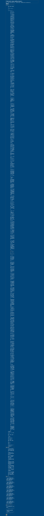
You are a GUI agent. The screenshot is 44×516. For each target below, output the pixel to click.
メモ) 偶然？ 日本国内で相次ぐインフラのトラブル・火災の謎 (12, 36)
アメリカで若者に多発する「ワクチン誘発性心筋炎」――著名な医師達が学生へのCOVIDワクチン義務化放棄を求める (12, 225)
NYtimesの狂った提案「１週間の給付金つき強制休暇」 (12, 361)
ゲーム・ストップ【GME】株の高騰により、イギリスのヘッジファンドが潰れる (12, 213)
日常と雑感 (9, 439)
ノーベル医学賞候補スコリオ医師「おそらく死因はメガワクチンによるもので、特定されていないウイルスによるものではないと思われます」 (12, 375)
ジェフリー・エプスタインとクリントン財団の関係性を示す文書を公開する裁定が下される (12, 172)
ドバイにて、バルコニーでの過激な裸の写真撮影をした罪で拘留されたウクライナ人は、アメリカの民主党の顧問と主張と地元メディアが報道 (12, 412)
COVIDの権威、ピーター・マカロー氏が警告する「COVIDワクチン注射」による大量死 (12, 356)
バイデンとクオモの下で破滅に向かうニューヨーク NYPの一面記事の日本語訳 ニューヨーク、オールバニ (12, 403)
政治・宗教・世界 (10, 434)
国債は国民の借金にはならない (12, 154)
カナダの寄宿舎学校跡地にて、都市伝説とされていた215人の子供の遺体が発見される (12, 284)
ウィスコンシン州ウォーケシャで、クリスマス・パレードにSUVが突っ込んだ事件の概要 (12, 66)
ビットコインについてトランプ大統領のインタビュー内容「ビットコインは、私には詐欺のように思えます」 (12, 276)
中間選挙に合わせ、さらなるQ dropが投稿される (11, 453)
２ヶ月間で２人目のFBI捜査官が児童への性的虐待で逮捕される (12, 186)
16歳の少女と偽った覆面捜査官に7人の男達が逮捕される (12, 181)
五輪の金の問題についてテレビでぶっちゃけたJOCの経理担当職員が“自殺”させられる (12, 269)
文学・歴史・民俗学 (11, 6)
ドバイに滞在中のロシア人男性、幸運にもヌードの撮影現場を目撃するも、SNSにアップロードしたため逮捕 (12, 421)
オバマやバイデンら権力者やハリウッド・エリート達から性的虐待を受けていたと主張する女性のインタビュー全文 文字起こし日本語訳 (12, 77)
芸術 (8, 442)
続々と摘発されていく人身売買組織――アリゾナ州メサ (12, 95)
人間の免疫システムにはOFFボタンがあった (11, 459)
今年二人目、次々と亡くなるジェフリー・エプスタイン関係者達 (12, 13)
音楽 (8, 443)
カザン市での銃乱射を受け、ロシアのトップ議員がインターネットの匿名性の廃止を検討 (12, 344)
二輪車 (9, 436)
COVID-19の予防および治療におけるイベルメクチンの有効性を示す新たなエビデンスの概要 (12, 329)
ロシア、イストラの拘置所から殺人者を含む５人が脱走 (12, 115)
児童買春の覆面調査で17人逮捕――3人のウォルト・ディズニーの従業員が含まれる (12, 121)
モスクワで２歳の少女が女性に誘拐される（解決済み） (12, 264)
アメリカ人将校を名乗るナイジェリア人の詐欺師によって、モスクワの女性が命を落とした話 (12, 56)
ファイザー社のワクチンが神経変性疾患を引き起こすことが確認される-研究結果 (12, 387)
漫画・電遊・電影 (10, 440)
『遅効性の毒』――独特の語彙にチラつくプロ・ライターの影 (12, 27)
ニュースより (10, 10)
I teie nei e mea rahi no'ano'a (14, 1)
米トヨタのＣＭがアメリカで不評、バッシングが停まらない (12, 393)
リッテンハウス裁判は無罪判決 (12, 71)
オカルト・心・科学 (11, 432)
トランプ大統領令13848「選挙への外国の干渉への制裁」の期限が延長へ (10, 479)
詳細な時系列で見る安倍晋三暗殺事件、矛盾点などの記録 (12, 32)
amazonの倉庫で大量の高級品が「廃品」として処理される (12, 218)
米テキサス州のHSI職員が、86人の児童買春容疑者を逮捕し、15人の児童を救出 (12, 247)
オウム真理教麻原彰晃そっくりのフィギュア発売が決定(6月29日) (12, 41)
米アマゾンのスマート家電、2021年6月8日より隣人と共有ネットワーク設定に (12, 296)
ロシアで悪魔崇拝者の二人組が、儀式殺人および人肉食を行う (12, 110)
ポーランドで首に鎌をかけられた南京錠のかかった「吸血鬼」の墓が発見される (11, 473)
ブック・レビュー (10, 8)
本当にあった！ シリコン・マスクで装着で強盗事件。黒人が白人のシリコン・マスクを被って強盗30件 (12, 336)
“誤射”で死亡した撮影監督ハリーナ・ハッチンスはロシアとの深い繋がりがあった (12, 85)
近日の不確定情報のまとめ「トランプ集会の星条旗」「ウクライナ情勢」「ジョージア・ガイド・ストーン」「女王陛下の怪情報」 (11, 468)
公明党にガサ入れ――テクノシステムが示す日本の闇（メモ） (12, 126)
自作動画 (9, 431)
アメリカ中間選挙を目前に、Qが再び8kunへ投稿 (11, 456)
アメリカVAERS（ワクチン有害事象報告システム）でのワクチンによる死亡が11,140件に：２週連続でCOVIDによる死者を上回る (12, 147)
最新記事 (7, 3)
